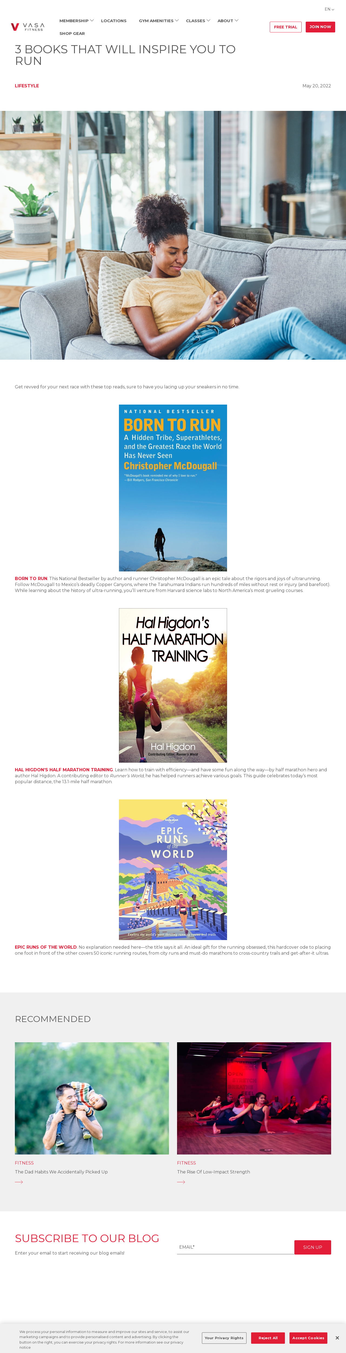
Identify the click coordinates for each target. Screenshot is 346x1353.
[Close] (337, 1338)
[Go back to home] (27, 27)
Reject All (268, 1338)
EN (328, 9)
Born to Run (31, 578)
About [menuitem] (225, 20)
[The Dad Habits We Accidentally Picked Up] (92, 1182)
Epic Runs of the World (46, 947)
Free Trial (285, 27)
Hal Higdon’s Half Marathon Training (64, 769)
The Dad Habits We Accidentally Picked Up (61, 1172)
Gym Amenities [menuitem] (156, 20)
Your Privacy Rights (224, 1338)
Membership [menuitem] (74, 20)
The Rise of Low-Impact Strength (213, 1172)
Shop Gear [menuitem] (72, 33)
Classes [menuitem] (195, 20)
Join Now (320, 26)
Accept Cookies (308, 1338)
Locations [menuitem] (114, 20)
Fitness (24, 1163)
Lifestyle (27, 85)
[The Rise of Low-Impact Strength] (254, 1182)
